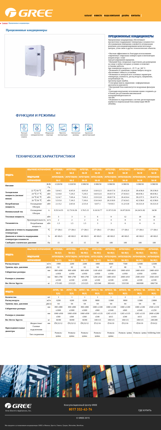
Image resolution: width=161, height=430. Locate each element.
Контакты (135, 15)
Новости (98, 15)
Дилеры (125, 15)
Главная (5, 23)
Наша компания (112, 15)
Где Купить (145, 410)
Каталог (88, 15)
